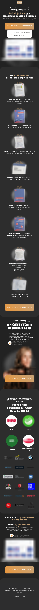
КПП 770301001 (25, 588)
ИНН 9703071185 (13, 588)
